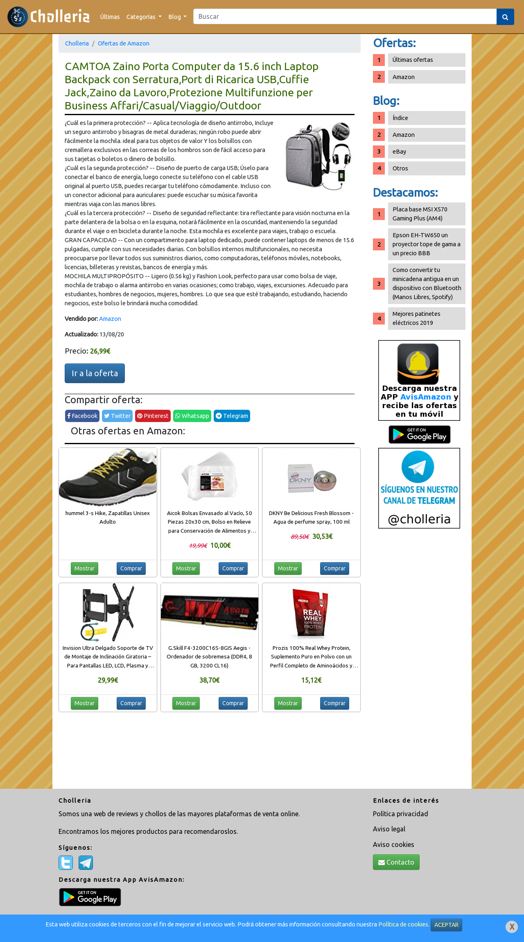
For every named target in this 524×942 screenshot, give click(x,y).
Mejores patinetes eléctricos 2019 (416, 318)
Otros (400, 168)
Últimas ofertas (413, 59)
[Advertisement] (419, 662)
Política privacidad (400, 813)
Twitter (117, 415)
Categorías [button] (141, 16)
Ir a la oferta (95, 373)
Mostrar (85, 568)
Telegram (232, 415)
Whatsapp (192, 415)
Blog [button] (175, 16)
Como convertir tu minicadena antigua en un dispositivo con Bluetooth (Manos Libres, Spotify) (427, 283)
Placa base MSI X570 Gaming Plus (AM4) (420, 214)
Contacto (396, 862)
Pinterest (153, 415)
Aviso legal (389, 829)
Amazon (110, 318)
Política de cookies (403, 924)
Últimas (110, 16)
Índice (400, 117)
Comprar (131, 568)
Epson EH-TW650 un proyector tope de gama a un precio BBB (427, 244)
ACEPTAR (446, 925)
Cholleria (77, 43)
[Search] (345, 16)
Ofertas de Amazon (123, 43)
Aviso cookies (393, 844)
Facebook (82, 415)
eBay (399, 151)
